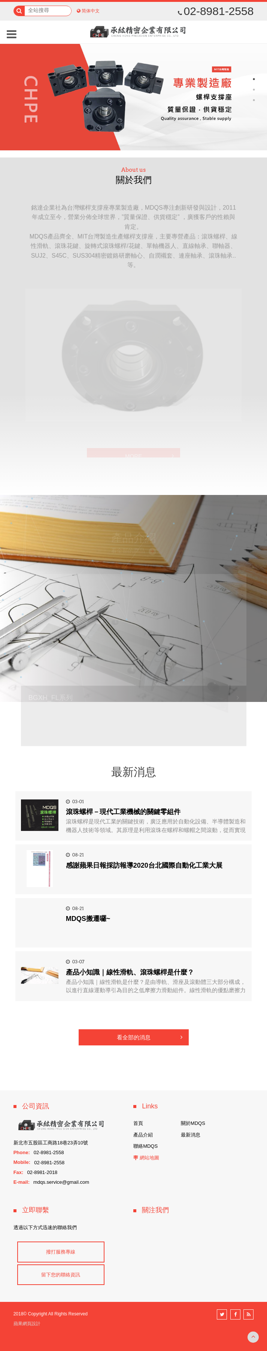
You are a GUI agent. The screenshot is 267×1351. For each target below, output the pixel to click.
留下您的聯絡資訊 (60, 1275)
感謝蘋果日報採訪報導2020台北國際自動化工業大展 (144, 865)
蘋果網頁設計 (26, 1323)
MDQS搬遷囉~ (88, 918)
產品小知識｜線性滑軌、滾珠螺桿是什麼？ (130, 972)
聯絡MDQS (145, 1146)
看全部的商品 (133, 552)
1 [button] (254, 79)
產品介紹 (143, 1135)
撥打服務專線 (60, 1252)
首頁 (138, 1123)
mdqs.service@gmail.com (61, 1182)
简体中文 (91, 10)
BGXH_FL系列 (50, 698)
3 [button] (254, 100)
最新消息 (190, 1135)
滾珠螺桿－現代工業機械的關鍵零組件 (123, 812)
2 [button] (254, 89)
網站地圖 (149, 1158)
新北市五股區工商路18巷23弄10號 (50, 1143)
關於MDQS (193, 1123)
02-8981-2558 (216, 11)
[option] (133, 95)
